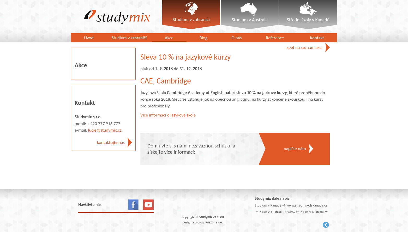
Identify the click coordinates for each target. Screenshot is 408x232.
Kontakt (317, 38)
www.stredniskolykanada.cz (306, 205)
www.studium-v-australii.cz (307, 212)
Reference (275, 38)
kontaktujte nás (111, 142)
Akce (169, 38)
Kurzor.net (326, 225)
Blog (203, 38)
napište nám (295, 148)
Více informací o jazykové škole (168, 115)
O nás (237, 38)
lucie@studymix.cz (105, 130)
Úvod (88, 38)
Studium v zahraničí (129, 38)
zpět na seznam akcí (304, 47)
